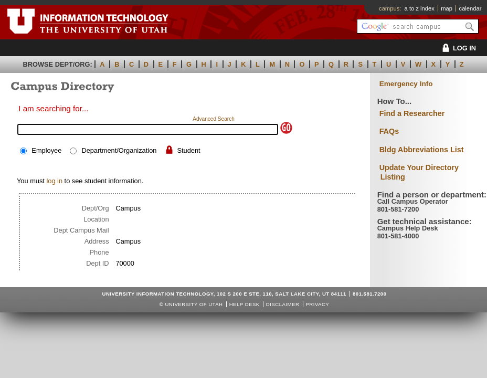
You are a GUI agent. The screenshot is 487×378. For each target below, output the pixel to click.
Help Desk (244, 304)
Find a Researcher (412, 113)
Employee (46, 150)
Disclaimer (282, 304)
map (446, 8)
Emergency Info (406, 84)
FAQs (389, 131)
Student (188, 150)
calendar (470, 8)
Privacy (317, 304)
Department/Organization (118, 150)
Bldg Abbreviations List (421, 149)
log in (54, 181)
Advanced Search (214, 119)
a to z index (420, 8)
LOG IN (457, 48)
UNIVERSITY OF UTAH (194, 304)
